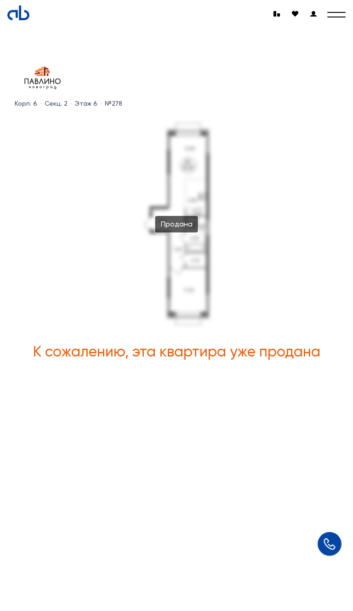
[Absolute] (18, 13)
